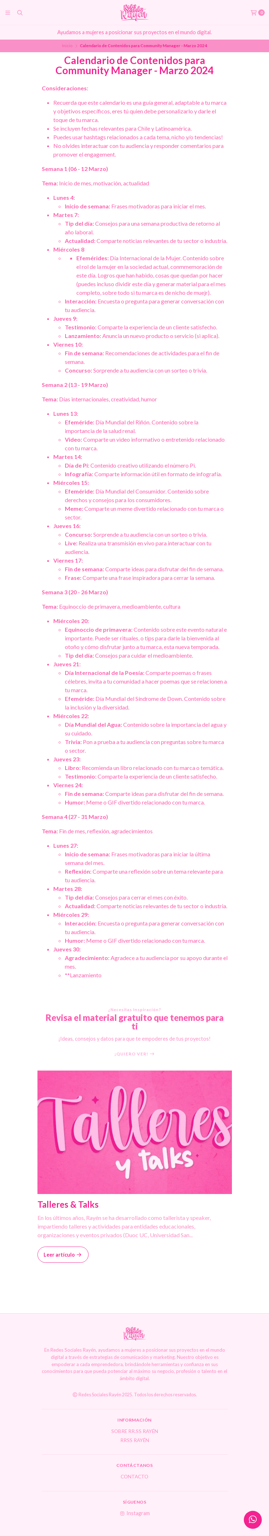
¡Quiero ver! (135, 1054)
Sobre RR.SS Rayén (134, 1431)
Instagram (134, 1513)
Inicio (67, 45)
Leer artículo (63, 1255)
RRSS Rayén (134, 1440)
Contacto (134, 1476)
